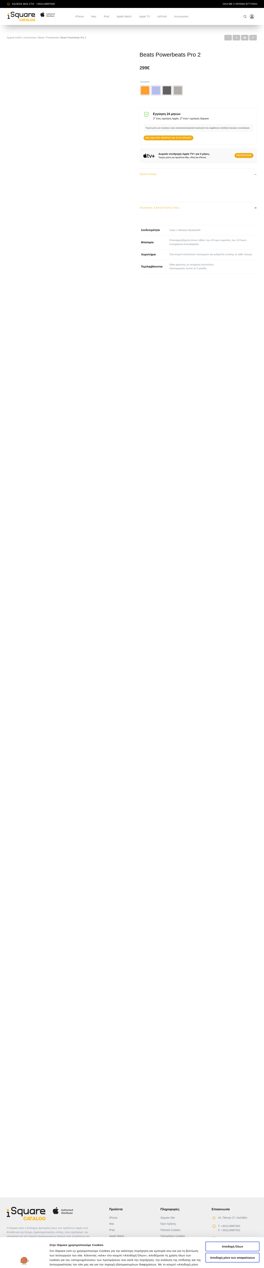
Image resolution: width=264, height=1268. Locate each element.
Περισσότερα (244, 155)
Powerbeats (52, 37)
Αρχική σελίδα (14, 37)
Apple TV (144, 16)
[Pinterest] (253, 37)
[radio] (145, 90)
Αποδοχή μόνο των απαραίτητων (232, 1229)
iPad (106, 16)
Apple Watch (124, 16)
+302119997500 (45, 3)
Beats (41, 37)
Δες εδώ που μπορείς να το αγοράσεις (168, 138)
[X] (228, 37)
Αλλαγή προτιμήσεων (64, 1260)
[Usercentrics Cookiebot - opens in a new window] (24, 1260)
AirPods (162, 16)
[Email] (245, 37)
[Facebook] (236, 37)
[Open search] (245, 16)
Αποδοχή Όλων (232, 1218)
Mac (93, 16)
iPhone (80, 16)
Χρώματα (145, 81)
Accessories (181, 16)
